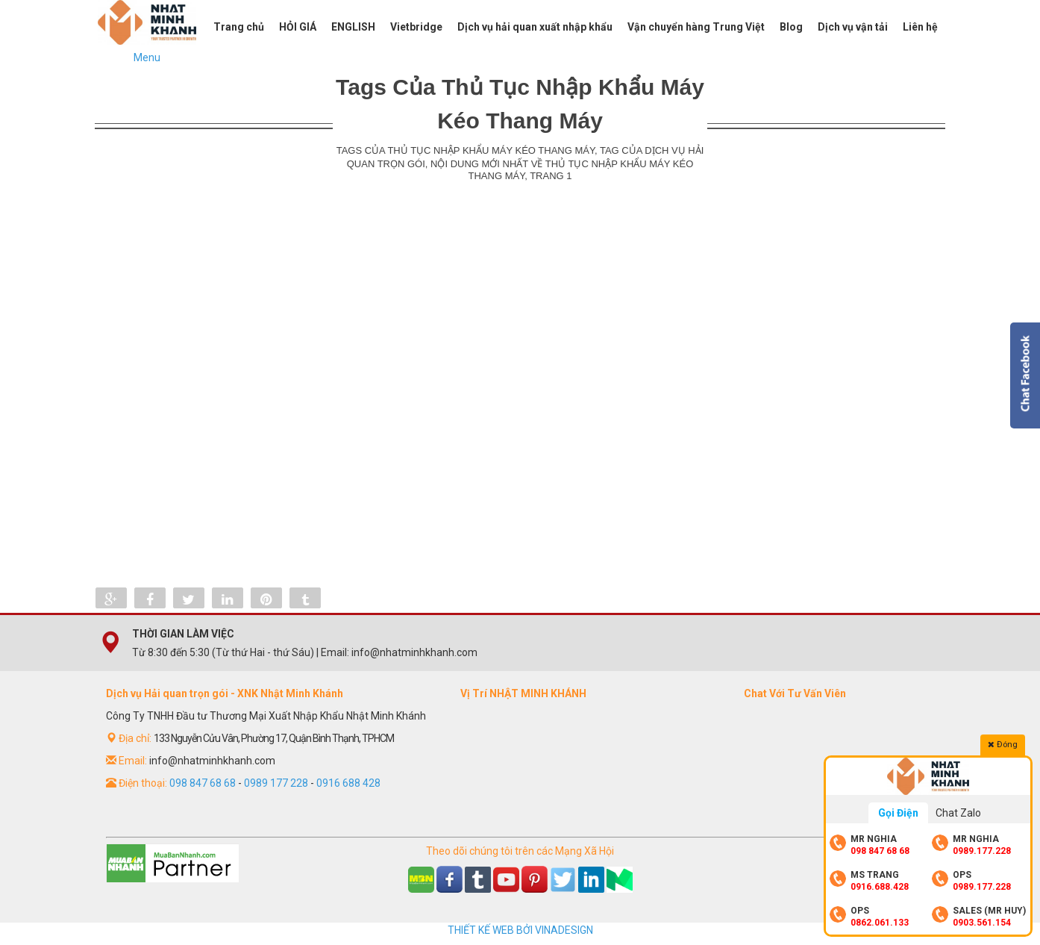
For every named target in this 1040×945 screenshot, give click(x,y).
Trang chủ (238, 27)
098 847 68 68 (202, 783)
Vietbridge (416, 27)
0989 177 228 (276, 783)
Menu (147, 57)
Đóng (1003, 744)
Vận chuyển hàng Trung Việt (696, 27)
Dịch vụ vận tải (853, 27)
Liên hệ (920, 27)
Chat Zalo (958, 813)
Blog (791, 27)
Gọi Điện (898, 813)
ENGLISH (353, 27)
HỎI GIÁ (297, 27)
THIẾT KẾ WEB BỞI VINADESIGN (520, 930)
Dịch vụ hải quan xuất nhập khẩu (535, 27)
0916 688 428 (348, 783)
